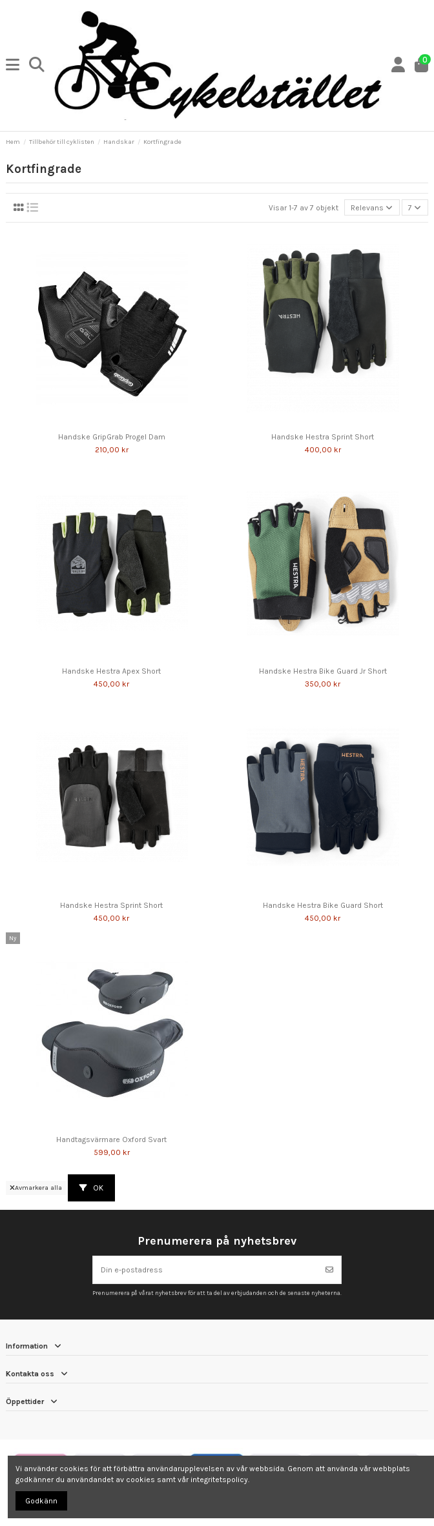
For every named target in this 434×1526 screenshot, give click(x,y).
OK (91, 1187)
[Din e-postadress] (205, 1269)
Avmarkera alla (36, 1187)
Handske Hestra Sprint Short (322, 436)
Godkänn (41, 1500)
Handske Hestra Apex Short (111, 671)
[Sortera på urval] (372, 207)
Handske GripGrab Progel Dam (111, 436)
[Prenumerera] (329, 1269)
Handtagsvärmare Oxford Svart (111, 1139)
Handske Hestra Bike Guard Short (323, 905)
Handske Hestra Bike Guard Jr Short (323, 671)
